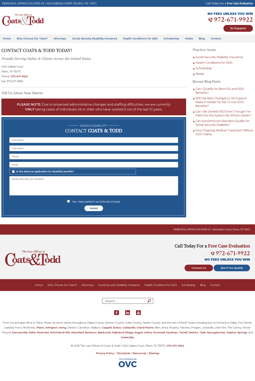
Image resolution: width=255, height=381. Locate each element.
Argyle (138, 332)
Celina (148, 332)
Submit (94, 208)
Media (189, 38)
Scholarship (171, 38)
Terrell (183, 332)
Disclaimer (123, 353)
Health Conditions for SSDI (140, 38)
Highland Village (122, 332)
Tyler (202, 332)
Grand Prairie (145, 327)
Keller (32, 332)
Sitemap (154, 353)
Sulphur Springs (237, 332)
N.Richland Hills (60, 332)
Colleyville (128, 327)
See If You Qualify (232, 268)
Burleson (91, 332)
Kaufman (172, 332)
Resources (139, 353)
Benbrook (104, 332)
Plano (40, 327)
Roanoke (43, 332)
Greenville (127, 337)
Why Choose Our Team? (32, 38)
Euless (117, 327)
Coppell (107, 327)
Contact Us (199, 268)
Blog (202, 38)
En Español (238, 28)
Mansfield (77, 332)
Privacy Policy (105, 353)
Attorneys (60, 38)
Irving (62, 327)
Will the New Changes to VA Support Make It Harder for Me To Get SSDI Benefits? (221, 102)
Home (7, 38)
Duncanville (19, 332)
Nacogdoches (216, 332)
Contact (216, 38)
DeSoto (193, 332)
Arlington (51, 327)
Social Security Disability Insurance (94, 38)
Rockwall (159, 332)
